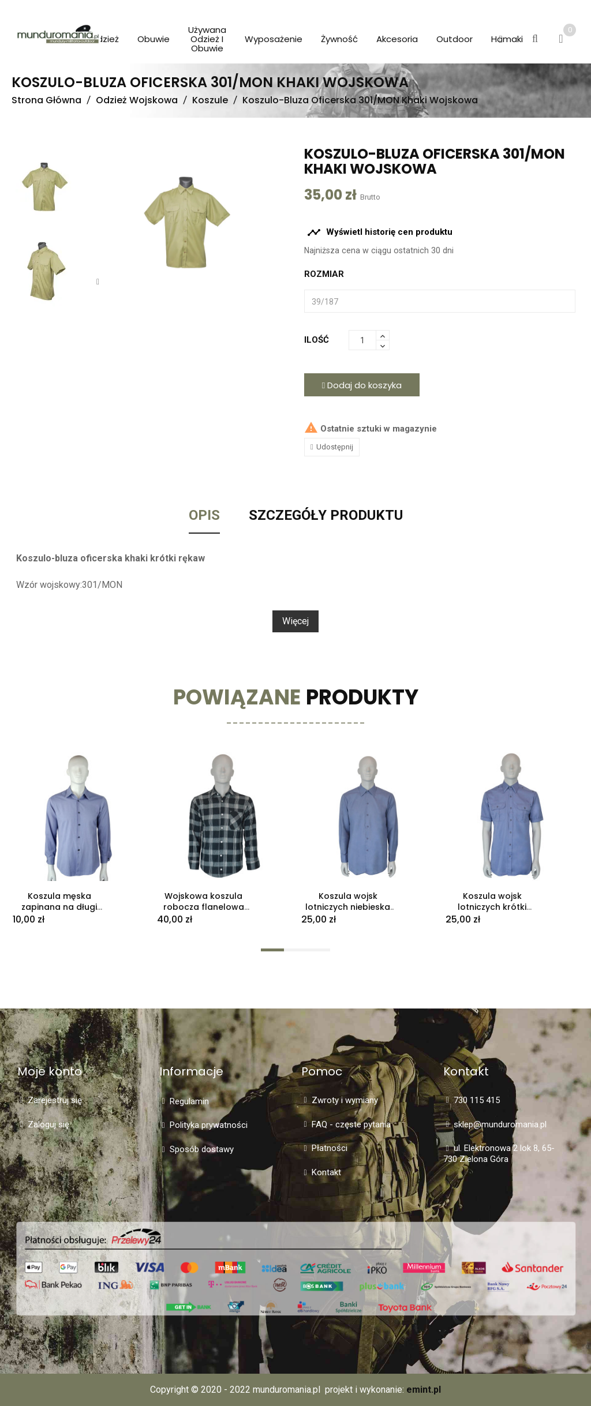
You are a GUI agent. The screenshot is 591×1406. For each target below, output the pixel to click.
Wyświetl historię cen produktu (379, 232)
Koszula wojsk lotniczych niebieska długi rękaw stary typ (347, 907)
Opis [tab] (204, 515)
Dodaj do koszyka (362, 385)
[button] (501, 40)
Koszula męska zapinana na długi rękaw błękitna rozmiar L (59, 912)
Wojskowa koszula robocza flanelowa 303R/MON (203, 907)
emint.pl (423, 1389)
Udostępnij (334, 447)
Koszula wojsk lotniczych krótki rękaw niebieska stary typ (492, 912)
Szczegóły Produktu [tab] (326, 515)
